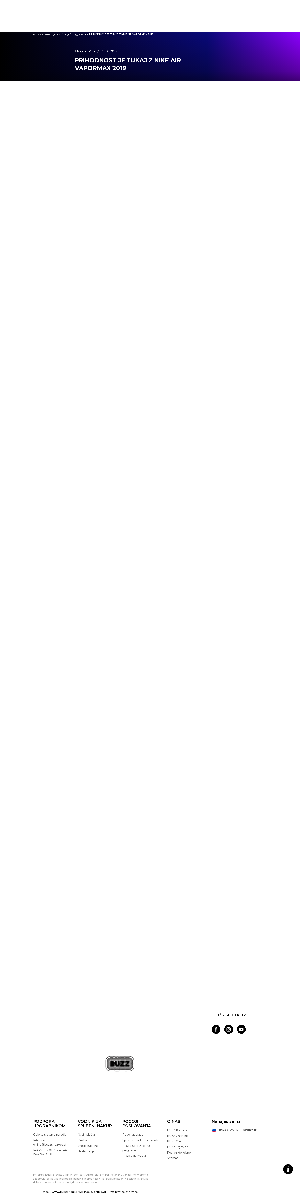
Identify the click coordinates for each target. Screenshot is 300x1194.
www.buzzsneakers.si (67, 1192)
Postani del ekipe (179, 1152)
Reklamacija (86, 1151)
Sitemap (173, 1158)
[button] (288, 1169)
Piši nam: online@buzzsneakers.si (49, 1142)
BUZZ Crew (175, 1141)
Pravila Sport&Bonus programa (136, 1148)
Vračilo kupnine (88, 1146)
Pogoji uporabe (132, 1134)
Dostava (83, 1140)
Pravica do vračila (134, 1155)
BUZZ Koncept (177, 1130)
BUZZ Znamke (177, 1136)
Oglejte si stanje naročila (50, 1134)
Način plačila (86, 1134)
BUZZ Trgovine (177, 1147)
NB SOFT (102, 1192)
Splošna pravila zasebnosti (140, 1140)
